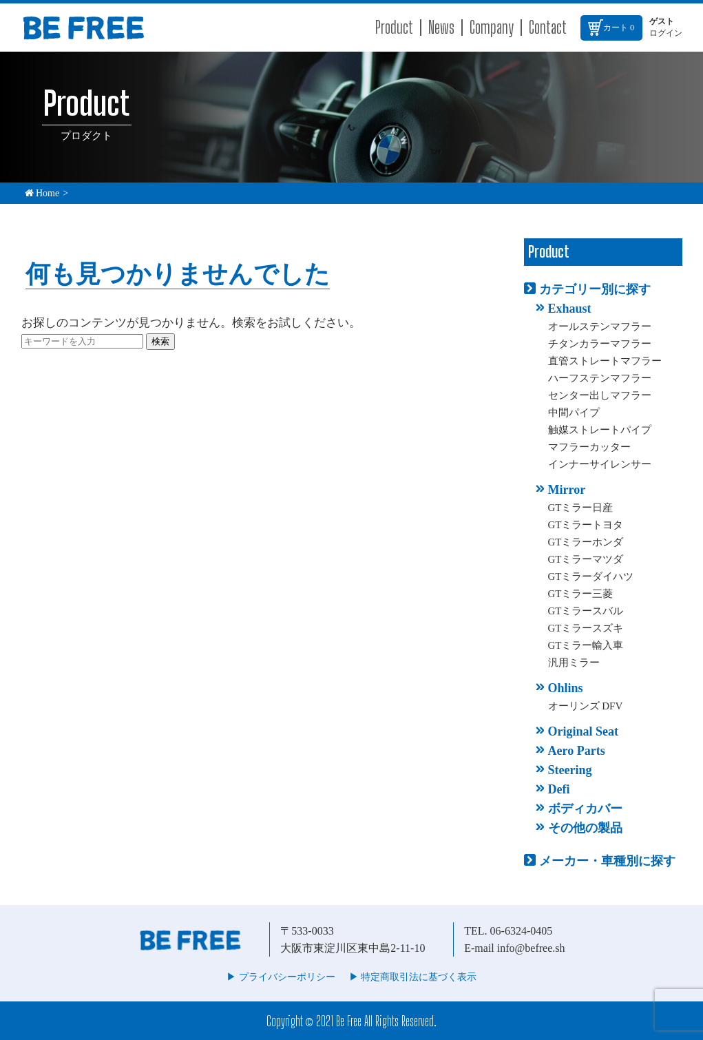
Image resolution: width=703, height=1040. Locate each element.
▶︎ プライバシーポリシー (281, 977)
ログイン (665, 33)
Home (42, 193)
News (441, 27)
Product (394, 27)
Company (492, 27)
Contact (548, 27)
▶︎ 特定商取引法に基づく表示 (413, 977)
